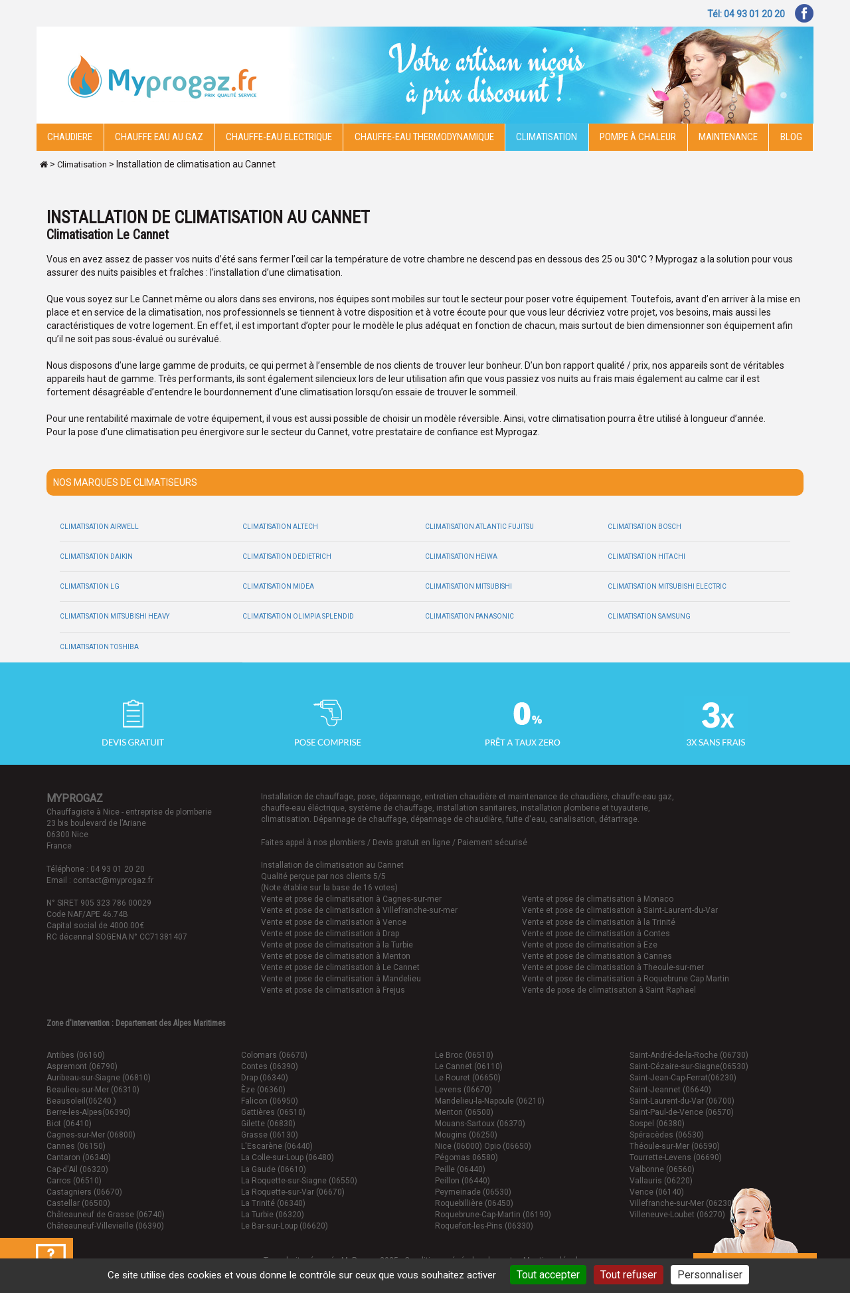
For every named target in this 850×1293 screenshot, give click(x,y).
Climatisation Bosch (644, 526)
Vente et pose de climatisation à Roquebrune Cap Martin (625, 978)
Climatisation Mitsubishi (468, 586)
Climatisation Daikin (96, 556)
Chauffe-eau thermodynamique (424, 137)
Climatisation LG (90, 586)
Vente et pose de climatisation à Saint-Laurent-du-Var (620, 910)
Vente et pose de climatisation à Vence (333, 922)
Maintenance (728, 137)
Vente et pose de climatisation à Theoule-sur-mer (613, 967)
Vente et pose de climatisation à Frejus (333, 990)
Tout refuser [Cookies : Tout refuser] (628, 1274)
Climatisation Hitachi (646, 556)
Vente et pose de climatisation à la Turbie (337, 944)
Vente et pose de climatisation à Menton (335, 956)
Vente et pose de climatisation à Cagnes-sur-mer (351, 899)
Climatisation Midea (278, 586)
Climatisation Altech (280, 526)
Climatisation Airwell (99, 526)
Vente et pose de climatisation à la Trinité (598, 922)
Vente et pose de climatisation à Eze (589, 944)
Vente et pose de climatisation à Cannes (597, 956)
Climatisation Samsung (649, 616)
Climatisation (546, 137)
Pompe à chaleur (638, 137)
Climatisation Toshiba (99, 646)
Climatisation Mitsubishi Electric (667, 586)
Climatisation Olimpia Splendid (298, 616)
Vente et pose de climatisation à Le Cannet (340, 967)
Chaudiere (69, 137)
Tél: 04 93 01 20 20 (746, 14)
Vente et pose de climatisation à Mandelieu (341, 978)
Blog (791, 137)
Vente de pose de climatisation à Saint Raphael (609, 990)
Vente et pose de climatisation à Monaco (597, 899)
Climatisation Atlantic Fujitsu (479, 526)
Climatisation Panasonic (469, 616)
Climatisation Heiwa (461, 556)
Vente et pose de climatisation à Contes (596, 933)
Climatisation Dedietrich (286, 556)
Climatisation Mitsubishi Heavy (114, 616)
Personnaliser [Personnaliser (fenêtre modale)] (709, 1274)
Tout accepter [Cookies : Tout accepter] (548, 1274)
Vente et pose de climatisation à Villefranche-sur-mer (359, 910)
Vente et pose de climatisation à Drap (330, 933)
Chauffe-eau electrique (279, 137)
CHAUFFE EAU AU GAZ (159, 137)
